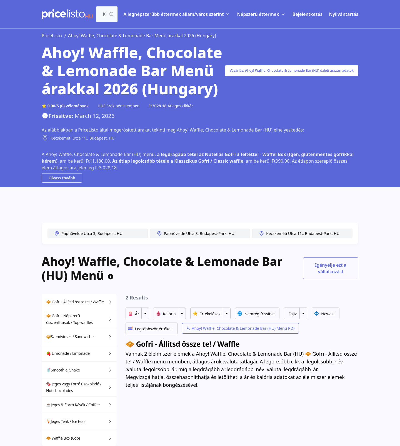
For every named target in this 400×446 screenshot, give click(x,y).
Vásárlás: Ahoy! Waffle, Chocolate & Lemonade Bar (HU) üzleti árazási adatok (292, 70)
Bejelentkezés (307, 14)
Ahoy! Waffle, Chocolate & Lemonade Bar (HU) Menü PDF (240, 328)
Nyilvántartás (343, 14)
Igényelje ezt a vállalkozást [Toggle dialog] (330, 268)
